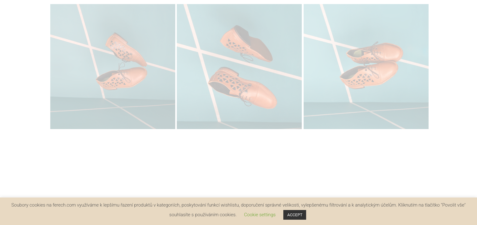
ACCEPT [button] (294, 214)
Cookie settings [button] (260, 215)
